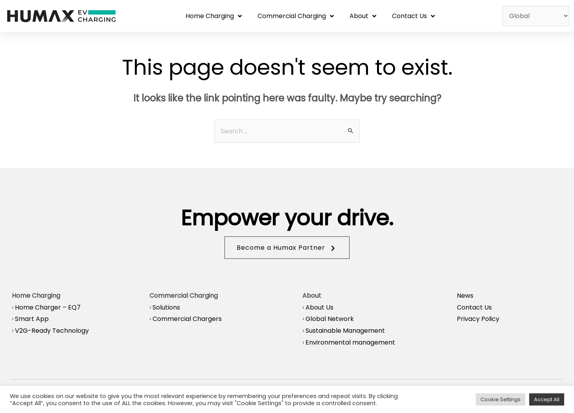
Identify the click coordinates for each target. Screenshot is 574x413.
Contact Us (413, 16)
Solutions (166, 307)
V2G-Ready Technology (52, 330)
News (465, 295)
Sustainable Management (345, 330)
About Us (319, 307)
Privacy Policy (478, 318)
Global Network (329, 318)
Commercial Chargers (187, 318)
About (363, 16)
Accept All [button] (546, 399)
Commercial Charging (296, 16)
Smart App (32, 318)
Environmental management (350, 342)
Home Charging (214, 16)
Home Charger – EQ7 (48, 307)
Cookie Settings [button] (500, 399)
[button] (287, 247)
